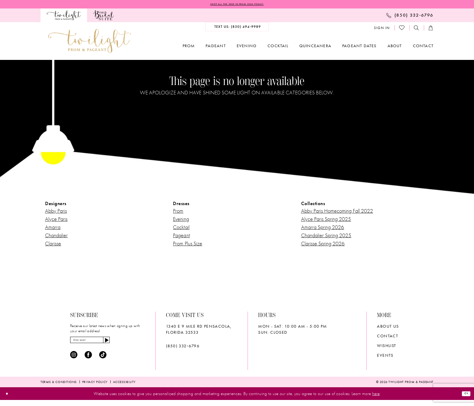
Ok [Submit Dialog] (463, 399)
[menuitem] (64, 17)
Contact (387, 338)
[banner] (89, 43)
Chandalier (56, 237)
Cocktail (181, 229)
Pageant (181, 237)
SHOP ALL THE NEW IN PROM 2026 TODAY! (237, 5)
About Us (388, 328)
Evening (181, 221)
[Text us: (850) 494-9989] (237, 28)
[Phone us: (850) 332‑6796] (410, 17)
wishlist (386, 347)
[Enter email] (104, 344)
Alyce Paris (56, 221)
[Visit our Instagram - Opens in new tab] (73, 361)
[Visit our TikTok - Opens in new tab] (102, 361)
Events (385, 357)
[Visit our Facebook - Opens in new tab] (88, 361)
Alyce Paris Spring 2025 (326, 221)
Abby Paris (56, 212)
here (376, 400)
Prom (178, 212)
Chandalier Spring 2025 (326, 237)
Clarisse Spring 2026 (323, 245)
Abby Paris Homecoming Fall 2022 (337, 212)
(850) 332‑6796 (183, 348)
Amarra (52, 229)
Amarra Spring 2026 (322, 229)
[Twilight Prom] (64, 17)
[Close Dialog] (9, 399)
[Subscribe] (132, 344)
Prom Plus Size (187, 245)
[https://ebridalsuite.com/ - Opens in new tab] (103, 17)
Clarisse (53, 245)
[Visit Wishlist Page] (402, 29)
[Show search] (416, 29)
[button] (381, 29)
